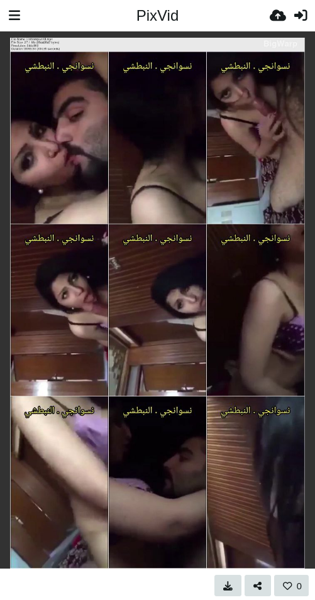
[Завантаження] (278, 15)
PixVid (157, 15)
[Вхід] (300, 15)
